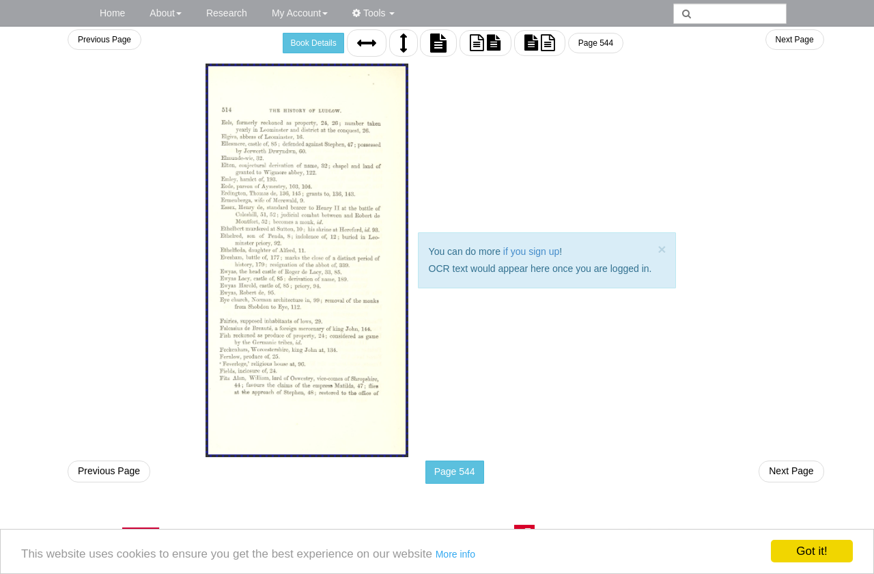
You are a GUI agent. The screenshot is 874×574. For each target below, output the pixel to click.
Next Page (795, 39)
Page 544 (595, 43)
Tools (373, 13)
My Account (300, 13)
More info (455, 554)
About (166, 13)
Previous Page (104, 39)
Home (112, 13)
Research (226, 13)
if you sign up (531, 251)
